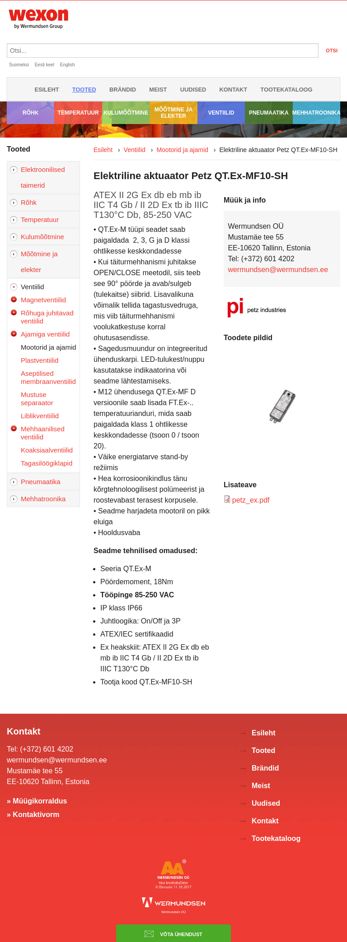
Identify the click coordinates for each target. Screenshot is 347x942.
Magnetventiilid (43, 300)
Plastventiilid (39, 360)
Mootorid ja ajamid (48, 347)
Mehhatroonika (316, 113)
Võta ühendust (173, 934)
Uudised (193, 89)
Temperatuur (78, 113)
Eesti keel (44, 64)
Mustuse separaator (37, 398)
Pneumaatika (269, 113)
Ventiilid (221, 113)
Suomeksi (19, 64)
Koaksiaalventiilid (47, 450)
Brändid (122, 89)
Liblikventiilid (40, 416)
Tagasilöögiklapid (46, 463)
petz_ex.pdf (251, 500)
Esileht (46, 89)
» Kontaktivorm (33, 814)
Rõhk (30, 113)
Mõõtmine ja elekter (174, 112)
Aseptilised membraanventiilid (48, 377)
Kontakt (234, 89)
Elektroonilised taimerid (43, 177)
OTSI (332, 50)
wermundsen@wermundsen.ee (278, 269)
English (67, 64)
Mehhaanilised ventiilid (43, 433)
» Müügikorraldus (37, 801)
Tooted (84, 89)
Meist (158, 89)
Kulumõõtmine (125, 113)
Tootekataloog (286, 89)
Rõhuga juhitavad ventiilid (47, 317)
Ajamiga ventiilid (45, 334)
